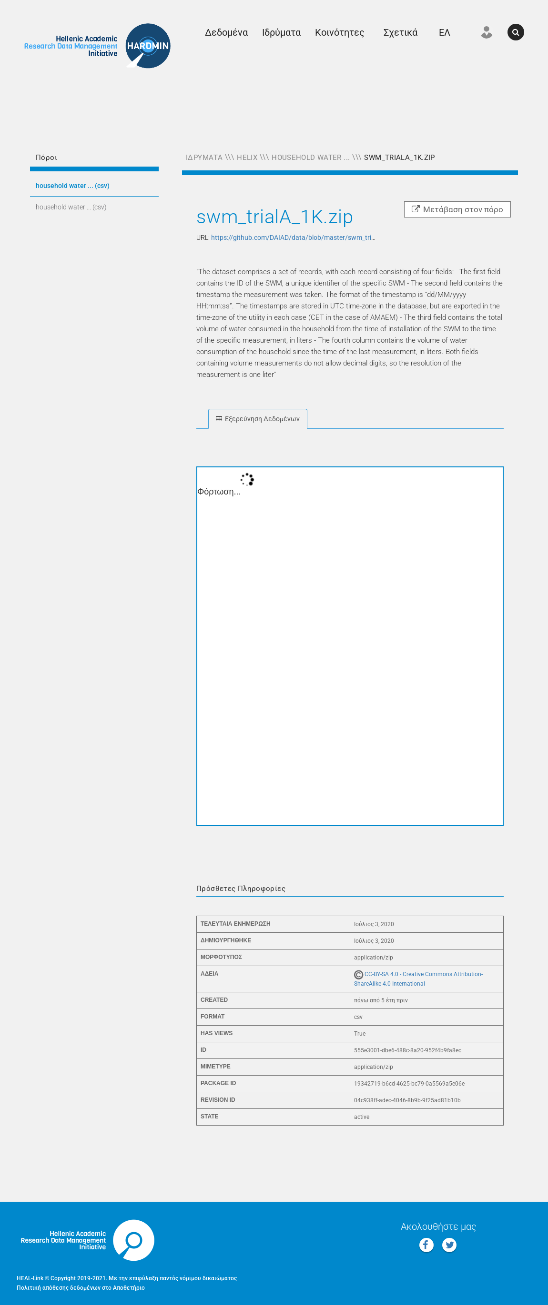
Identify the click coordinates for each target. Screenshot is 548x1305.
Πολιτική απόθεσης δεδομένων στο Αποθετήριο (81, 1288)
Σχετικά (400, 32)
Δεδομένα (226, 32)
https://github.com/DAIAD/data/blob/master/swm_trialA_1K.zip (306, 237)
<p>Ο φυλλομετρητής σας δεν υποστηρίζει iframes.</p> (350, 646)
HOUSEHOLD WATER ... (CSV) (73, 185)
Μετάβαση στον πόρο (457, 209)
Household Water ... (311, 157)
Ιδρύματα (281, 32)
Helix (247, 157)
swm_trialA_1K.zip (399, 157)
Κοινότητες (340, 32)
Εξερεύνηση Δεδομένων (258, 419)
